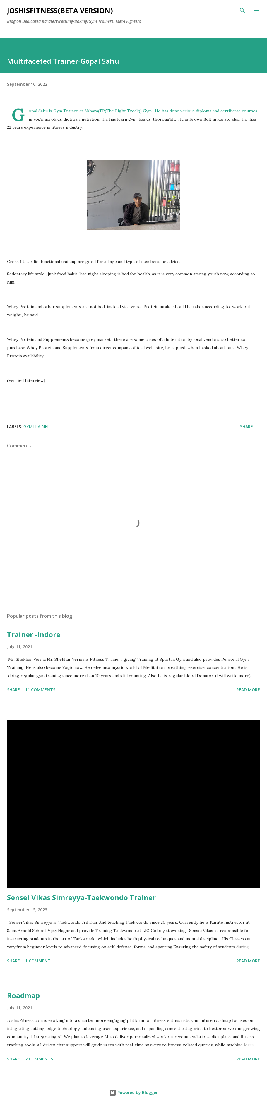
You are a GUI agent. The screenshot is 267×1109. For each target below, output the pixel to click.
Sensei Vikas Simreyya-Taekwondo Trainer (81, 897)
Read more (248, 689)
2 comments (39, 1059)
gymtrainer (36, 426)
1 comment (38, 961)
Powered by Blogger (133, 1092)
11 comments (40, 689)
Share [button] (246, 426)
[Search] (242, 10)
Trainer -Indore (33, 634)
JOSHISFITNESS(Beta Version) (60, 10)
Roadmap (23, 995)
